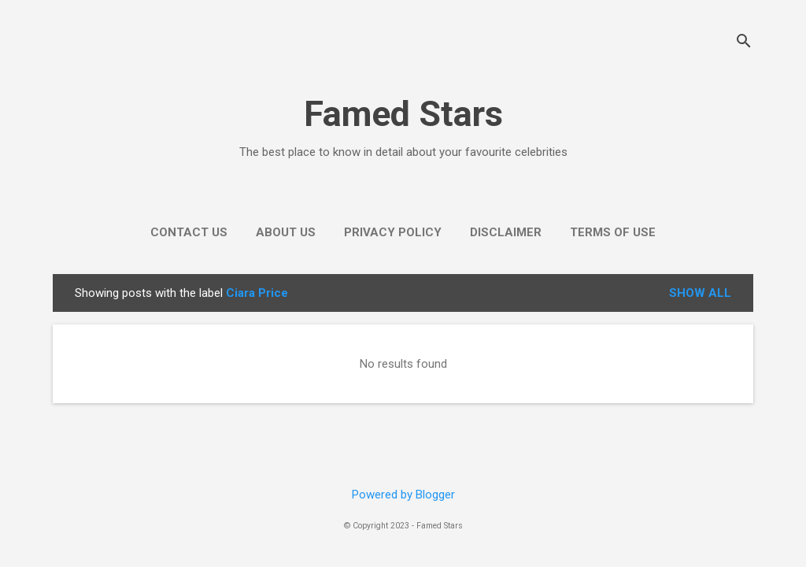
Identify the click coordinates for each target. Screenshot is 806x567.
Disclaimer (506, 232)
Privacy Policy (393, 232)
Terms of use (613, 232)
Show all (700, 293)
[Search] (743, 43)
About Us (286, 232)
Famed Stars (403, 114)
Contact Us (188, 232)
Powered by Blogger (403, 494)
